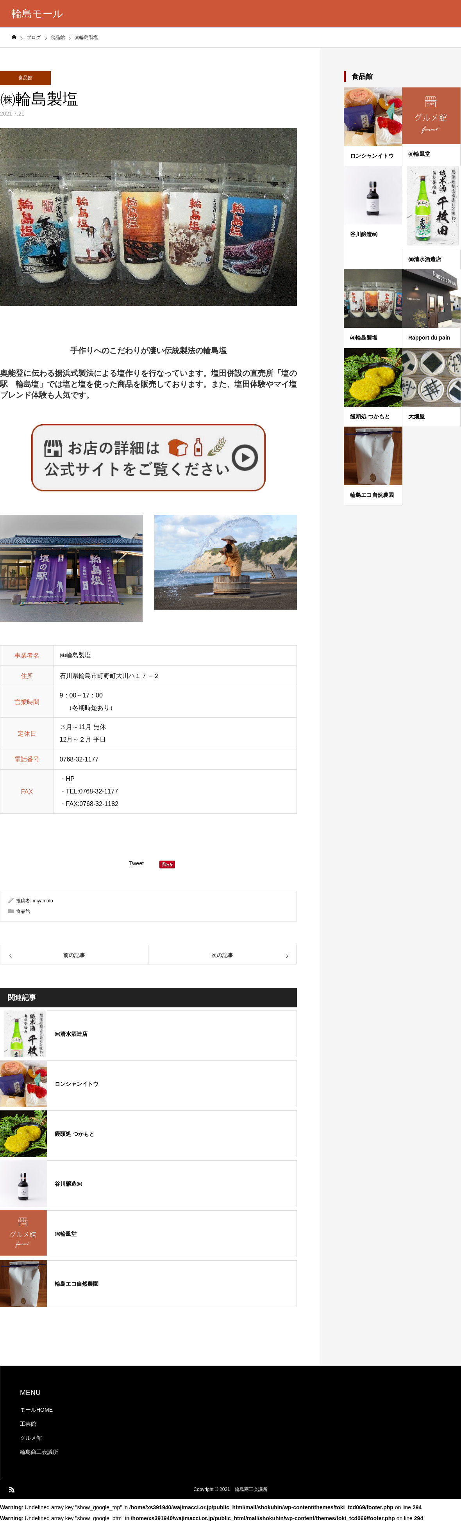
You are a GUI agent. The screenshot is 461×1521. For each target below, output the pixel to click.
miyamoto (43, 901)
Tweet (136, 863)
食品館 (25, 77)
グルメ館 (31, 1438)
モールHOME (36, 1410)
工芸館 (28, 1424)
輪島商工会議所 (39, 1452)
